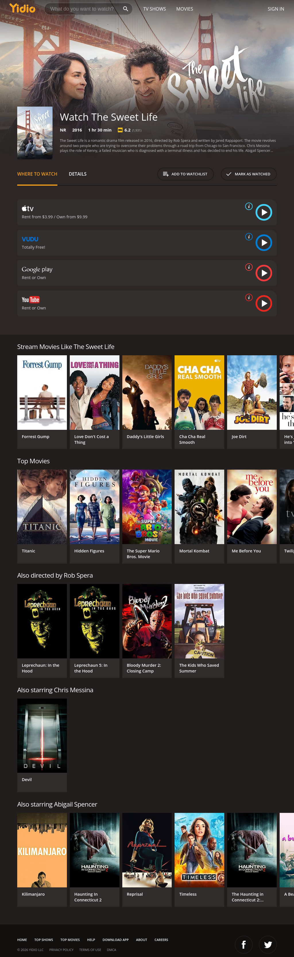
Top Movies (70, 940)
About (141, 940)
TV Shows (154, 9)
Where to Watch (37, 174)
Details (78, 174)
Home (22, 940)
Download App (115, 940)
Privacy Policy (61, 950)
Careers (161, 940)
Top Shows (43, 940)
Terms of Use (90, 950)
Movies (184, 9)
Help (91, 940)
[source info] (248, 206)
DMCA (111, 950)
